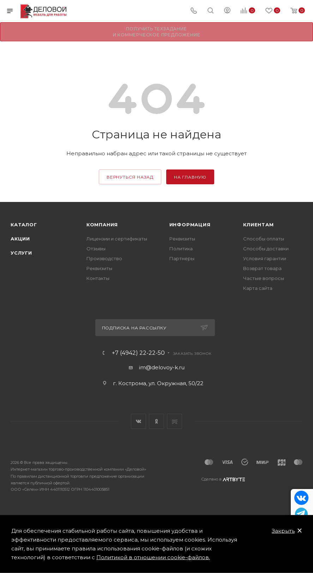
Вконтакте (138, 421)
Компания (102, 224)
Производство (104, 258)
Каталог (24, 224)
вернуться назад (130, 177)
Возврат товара (262, 268)
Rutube (174, 421)
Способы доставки (266, 248)
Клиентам (258, 224)
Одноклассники (156, 421)
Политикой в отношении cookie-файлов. (153, 557)
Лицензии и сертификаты (116, 238)
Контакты (97, 278)
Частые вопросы (263, 278)
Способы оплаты (263, 238)
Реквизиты (99, 268)
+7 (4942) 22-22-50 (138, 353)
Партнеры (181, 258)
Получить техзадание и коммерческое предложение (156, 31)
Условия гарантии (264, 258)
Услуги (21, 253)
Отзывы (96, 248)
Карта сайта (257, 288)
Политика (181, 248)
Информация (190, 224)
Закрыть (283, 530)
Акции (20, 238)
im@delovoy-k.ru (162, 367)
